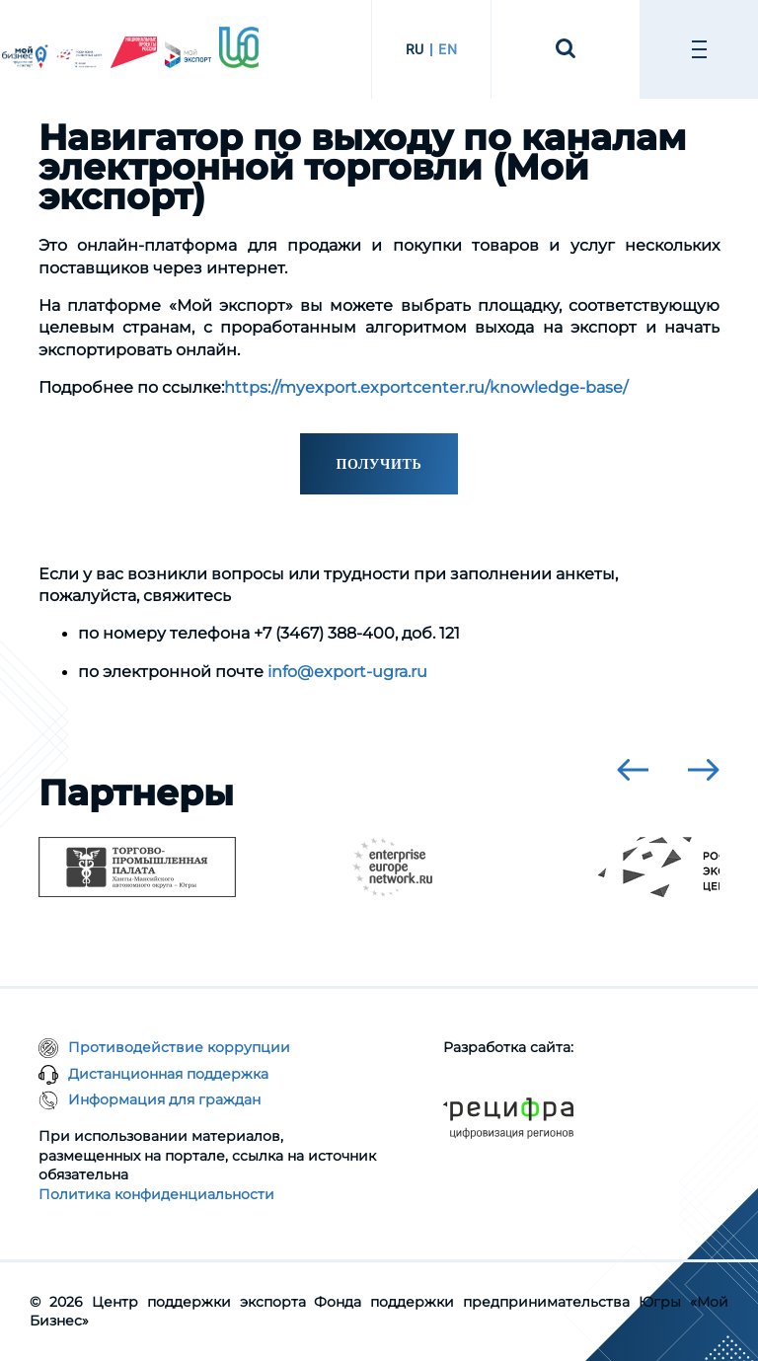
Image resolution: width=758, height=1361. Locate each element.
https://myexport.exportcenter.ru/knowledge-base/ (426, 387)
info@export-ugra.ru (347, 671)
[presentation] (632, 770)
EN (447, 49)
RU (415, 49)
